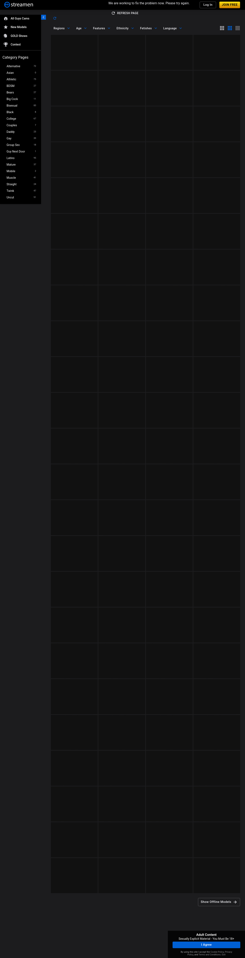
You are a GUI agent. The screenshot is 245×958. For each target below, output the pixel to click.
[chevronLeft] (43, 17)
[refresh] (55, 18)
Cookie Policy (217, 952)
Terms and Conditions (210, 954)
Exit (224, 954)
